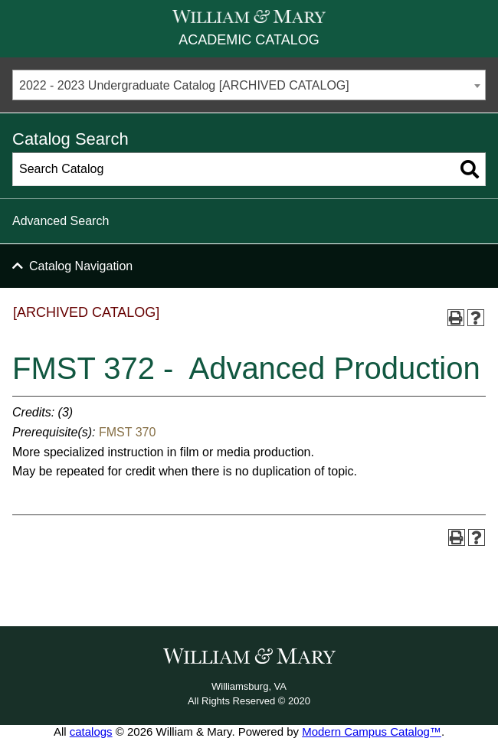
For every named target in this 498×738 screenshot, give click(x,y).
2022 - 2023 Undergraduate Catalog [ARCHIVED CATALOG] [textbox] (184, 85)
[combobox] (249, 85)
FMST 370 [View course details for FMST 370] (127, 432)
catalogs (91, 731)
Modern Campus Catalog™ (371, 731)
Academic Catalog (249, 39)
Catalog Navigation (81, 266)
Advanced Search (60, 220)
